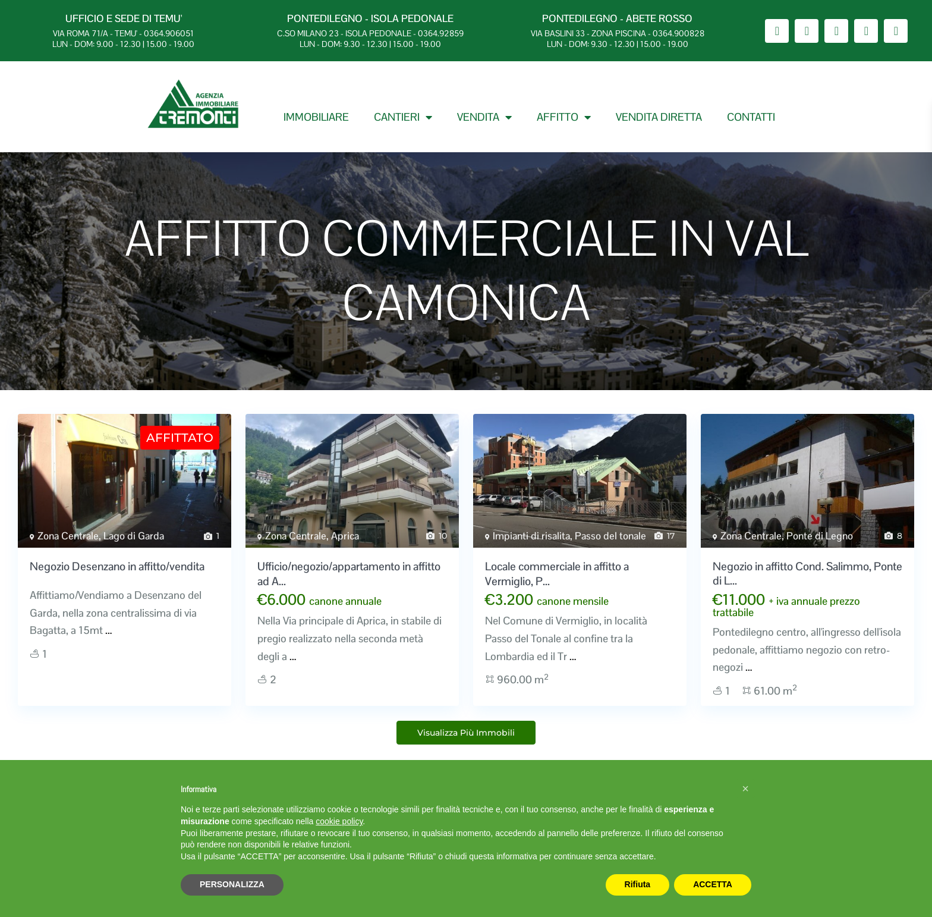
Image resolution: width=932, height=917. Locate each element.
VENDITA (484, 117)
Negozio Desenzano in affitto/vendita (117, 566)
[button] (745, 788)
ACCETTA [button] (712, 884)
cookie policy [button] (339, 821)
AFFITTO (564, 117)
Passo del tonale (610, 535)
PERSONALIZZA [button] (232, 884)
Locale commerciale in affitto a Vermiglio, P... (557, 574)
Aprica (345, 535)
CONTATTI (751, 117)
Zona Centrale (68, 535)
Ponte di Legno (819, 535)
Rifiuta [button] (638, 884)
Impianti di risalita (531, 535)
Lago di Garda (133, 535)
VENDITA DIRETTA (659, 117)
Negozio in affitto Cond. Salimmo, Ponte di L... (807, 574)
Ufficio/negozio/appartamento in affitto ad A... (348, 574)
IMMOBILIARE (316, 117)
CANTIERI (403, 117)
